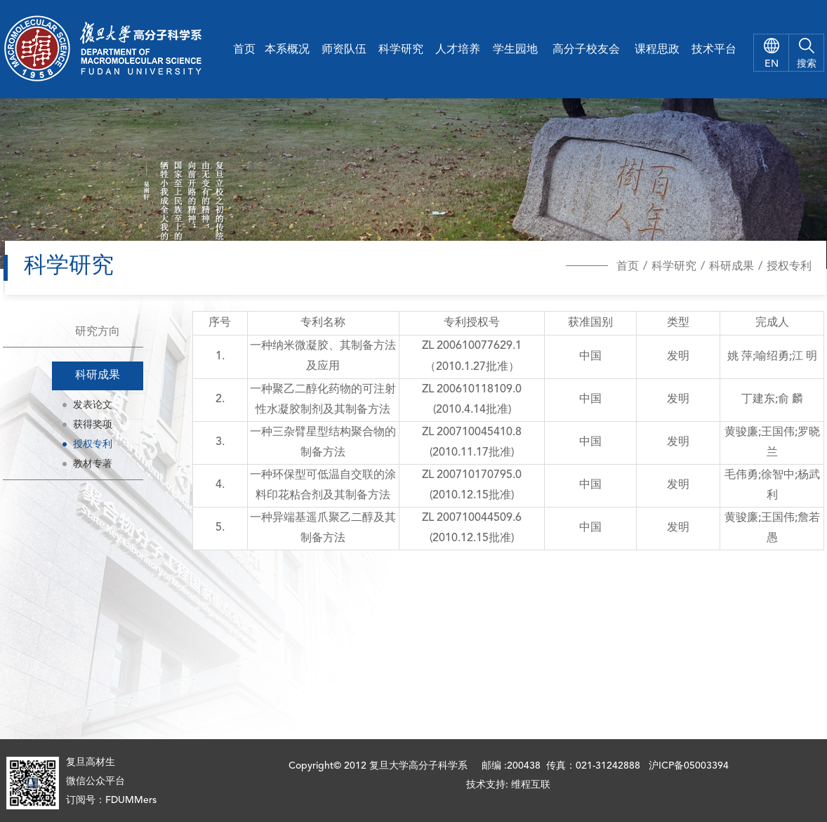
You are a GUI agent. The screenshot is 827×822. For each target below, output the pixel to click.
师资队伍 (344, 49)
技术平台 (714, 49)
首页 (244, 49)
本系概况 (287, 49)
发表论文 (92, 405)
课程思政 (657, 49)
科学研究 (400, 49)
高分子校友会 (586, 49)
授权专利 (789, 266)
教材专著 (92, 464)
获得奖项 (92, 425)
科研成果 (731, 266)
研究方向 (97, 332)
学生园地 (515, 49)
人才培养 (457, 49)
